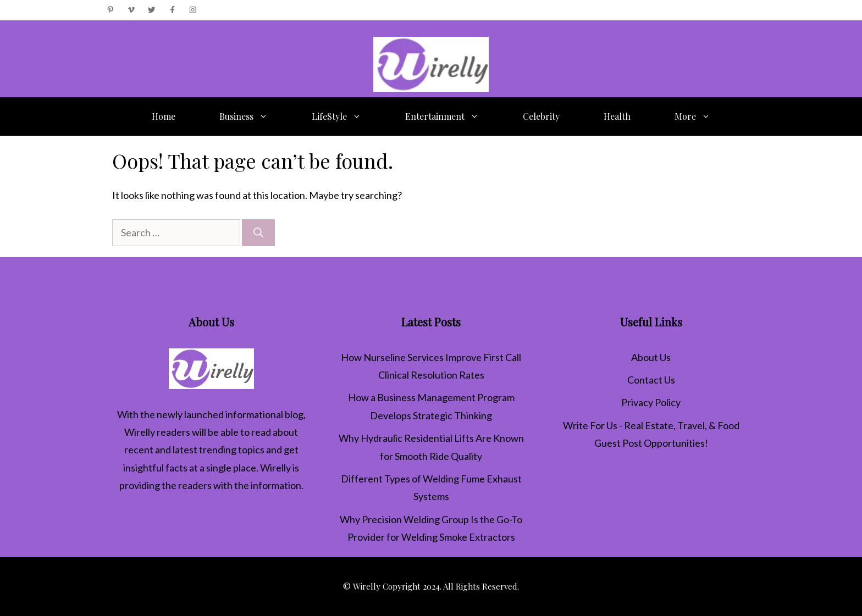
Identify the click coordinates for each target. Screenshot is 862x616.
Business (254, 116)
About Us (651, 357)
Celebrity (541, 116)
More (703, 116)
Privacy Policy (651, 402)
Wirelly (139, 432)
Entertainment (453, 116)
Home (163, 116)
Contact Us (651, 380)
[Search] (258, 232)
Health (617, 116)
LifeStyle (347, 116)
